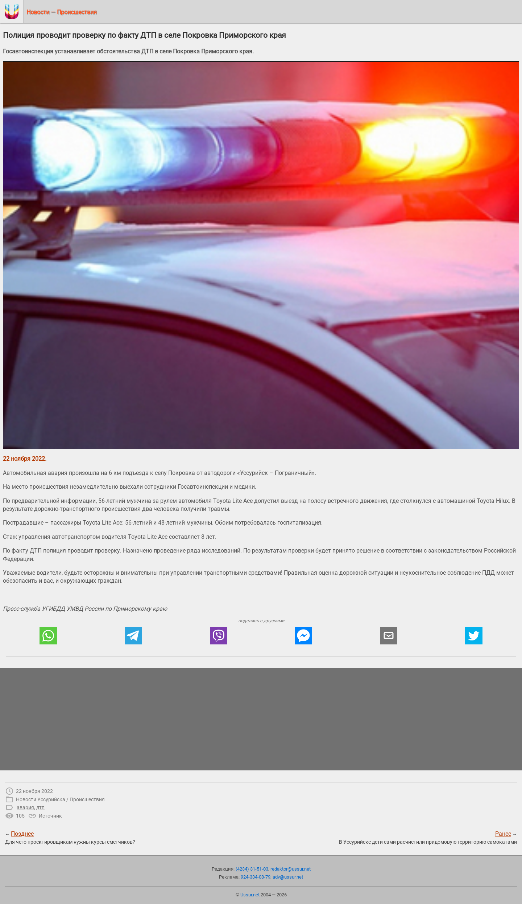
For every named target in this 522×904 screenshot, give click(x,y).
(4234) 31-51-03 (252, 869)
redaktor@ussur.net (290, 869)
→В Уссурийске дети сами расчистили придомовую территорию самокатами (428, 837)
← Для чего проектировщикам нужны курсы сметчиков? (70, 837)
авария (25, 807)
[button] (48, 635)
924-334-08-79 (255, 877)
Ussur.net (250, 894)
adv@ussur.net (288, 877)
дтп (40, 807)
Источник (50, 816)
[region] (261, 719)
